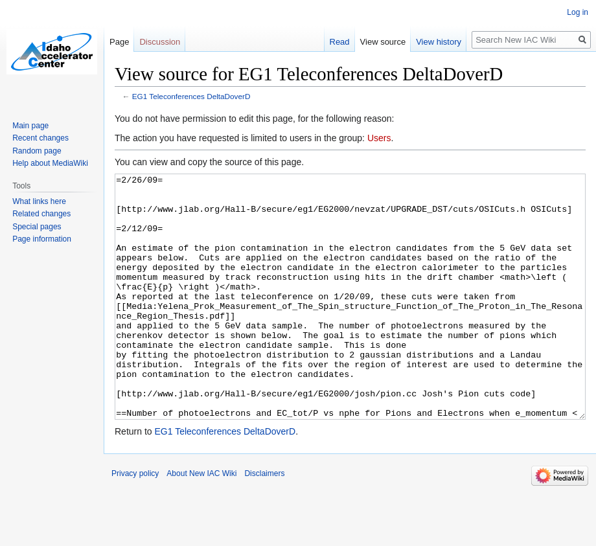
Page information (41, 239)
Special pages (36, 226)
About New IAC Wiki (201, 522)
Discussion (159, 42)
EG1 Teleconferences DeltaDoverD (191, 96)
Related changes (41, 213)
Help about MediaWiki (50, 163)
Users (379, 138)
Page (119, 42)
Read (340, 42)
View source (383, 42)
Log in (577, 12)
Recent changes (40, 137)
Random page (36, 150)
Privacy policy (135, 522)
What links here (39, 201)
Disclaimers (264, 522)
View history (438, 42)
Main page (30, 125)
